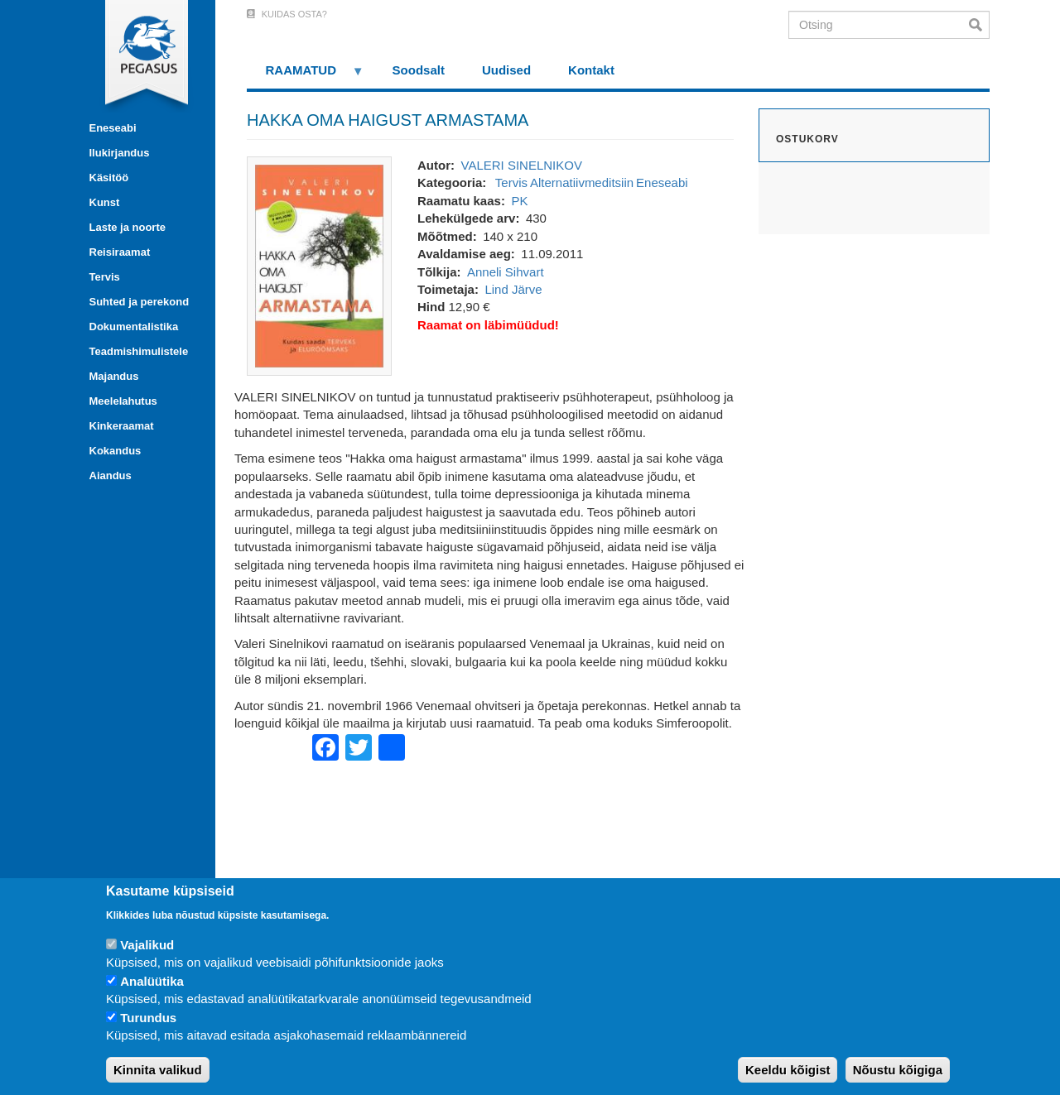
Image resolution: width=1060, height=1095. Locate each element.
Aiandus (110, 475)
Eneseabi (113, 128)
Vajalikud (147, 945)
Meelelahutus (123, 401)
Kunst (104, 202)
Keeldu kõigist (788, 1070)
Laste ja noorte (127, 227)
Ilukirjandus (119, 152)
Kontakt (591, 70)
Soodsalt (419, 70)
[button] (319, 264)
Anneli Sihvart (505, 272)
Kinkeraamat (121, 426)
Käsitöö (109, 177)
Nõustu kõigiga (897, 1070)
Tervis (104, 277)
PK (519, 201)
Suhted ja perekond (139, 301)
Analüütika (152, 981)
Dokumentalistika (134, 326)
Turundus (148, 1018)
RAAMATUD (305, 76)
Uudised (506, 70)
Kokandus (115, 450)
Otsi (979, 24)
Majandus (114, 376)
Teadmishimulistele (139, 351)
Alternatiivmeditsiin (582, 182)
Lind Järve (513, 289)
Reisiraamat (120, 252)
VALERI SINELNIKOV (520, 165)
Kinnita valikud (157, 1070)
